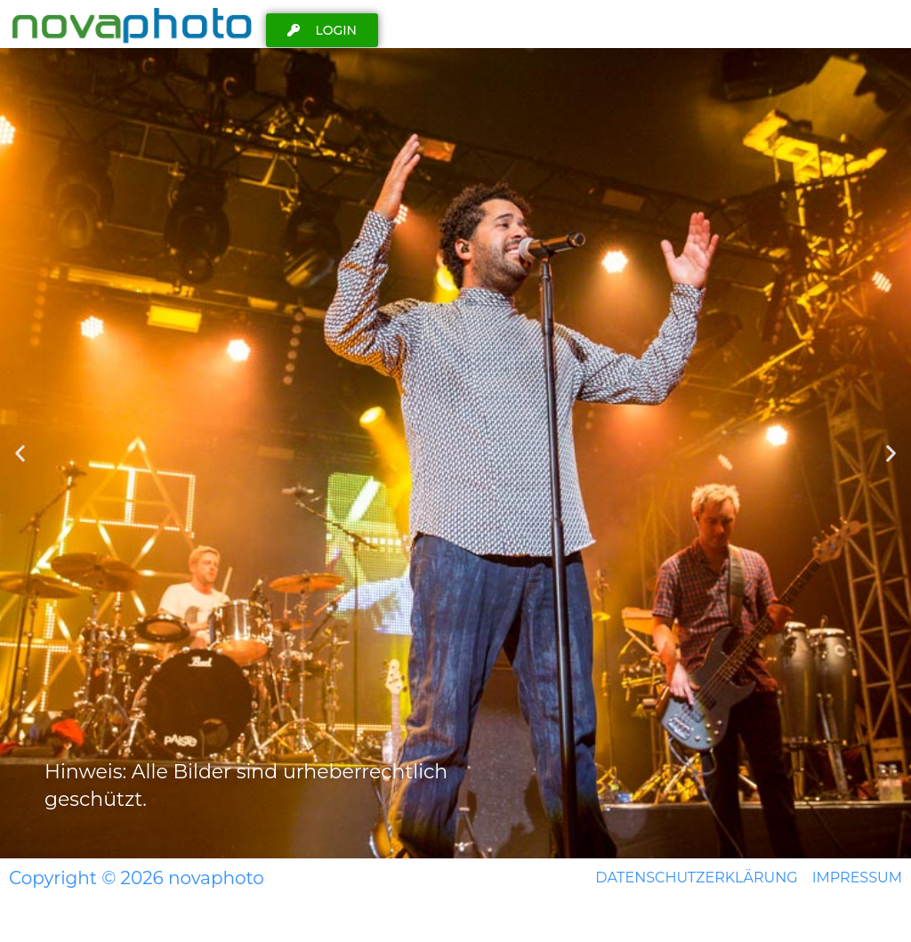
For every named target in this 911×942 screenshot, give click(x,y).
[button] (20, 453)
